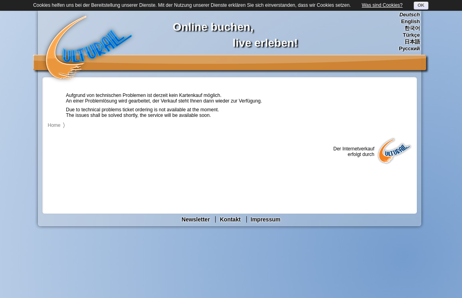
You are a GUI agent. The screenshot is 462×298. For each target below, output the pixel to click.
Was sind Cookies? (382, 5)
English (410, 21)
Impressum (266, 219)
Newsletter (196, 219)
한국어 (412, 28)
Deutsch (409, 15)
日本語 (412, 42)
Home (54, 125)
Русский (409, 48)
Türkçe (411, 35)
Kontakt (230, 219)
